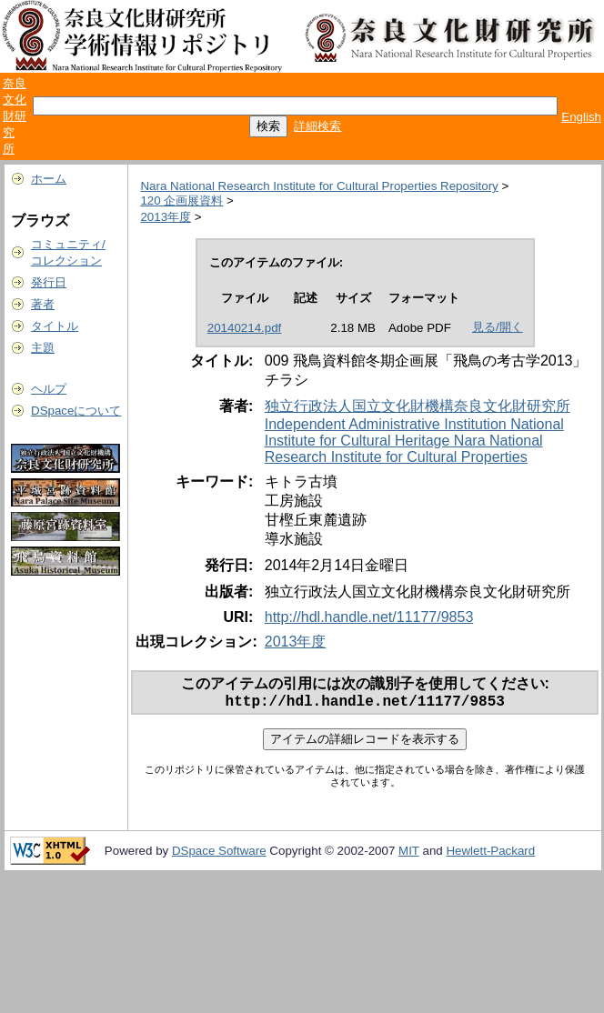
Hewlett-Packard (490, 854)
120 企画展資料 (181, 200)
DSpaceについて (76, 410)
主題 (43, 348)
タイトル (54, 326)
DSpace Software (219, 854)
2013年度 (165, 217)
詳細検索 (317, 126)
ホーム (48, 179)
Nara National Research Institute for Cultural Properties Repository (319, 186)
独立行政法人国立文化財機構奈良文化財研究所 (417, 406)
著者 (43, 304)
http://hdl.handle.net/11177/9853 (369, 617)
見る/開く (497, 327)
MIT (408, 854)
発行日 (48, 282)
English (581, 117)
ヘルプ (48, 389)
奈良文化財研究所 (14, 115)
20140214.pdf (244, 328)
